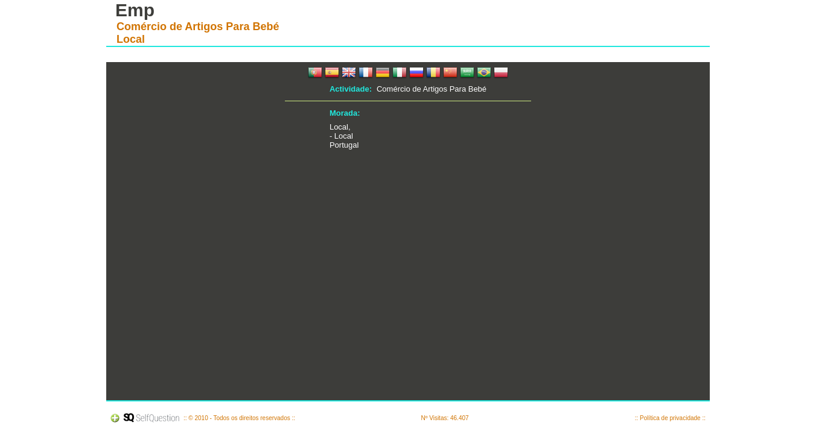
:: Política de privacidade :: (670, 418)
